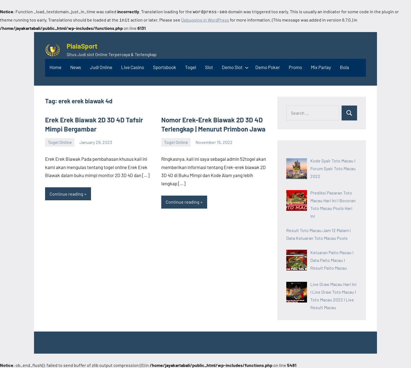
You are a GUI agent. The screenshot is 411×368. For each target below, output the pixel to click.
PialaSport (82, 45)
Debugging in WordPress (205, 19)
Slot (209, 66)
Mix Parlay (321, 66)
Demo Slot (234, 66)
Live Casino (132, 66)
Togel (190, 66)
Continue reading (66, 192)
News (75, 66)
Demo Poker (267, 66)
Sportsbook (164, 66)
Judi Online (101, 66)
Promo (295, 66)
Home (55, 66)
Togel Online (60, 141)
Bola (344, 66)
